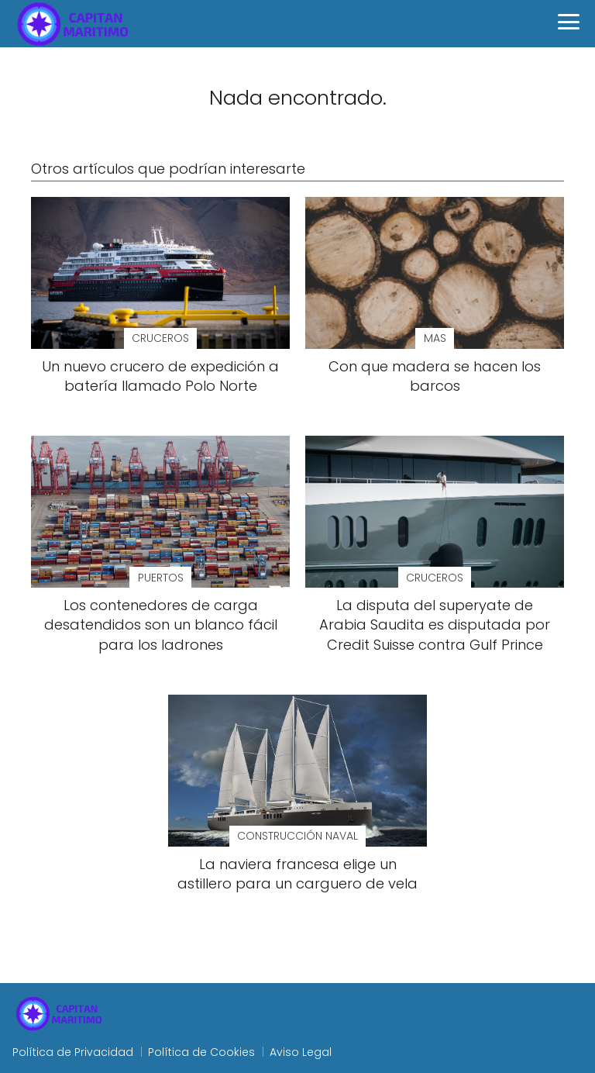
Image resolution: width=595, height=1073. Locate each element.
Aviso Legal (301, 1052)
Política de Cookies (201, 1052)
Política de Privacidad (72, 1052)
